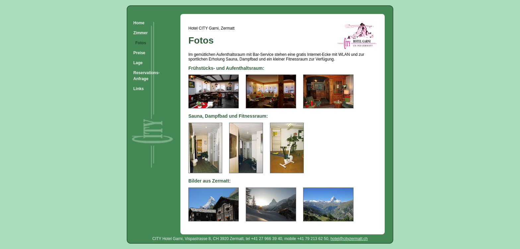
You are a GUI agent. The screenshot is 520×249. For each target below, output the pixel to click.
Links (138, 88)
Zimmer (140, 33)
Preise (139, 53)
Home (138, 23)
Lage (138, 63)
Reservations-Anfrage (146, 75)
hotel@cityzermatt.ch (349, 238)
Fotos (140, 43)
